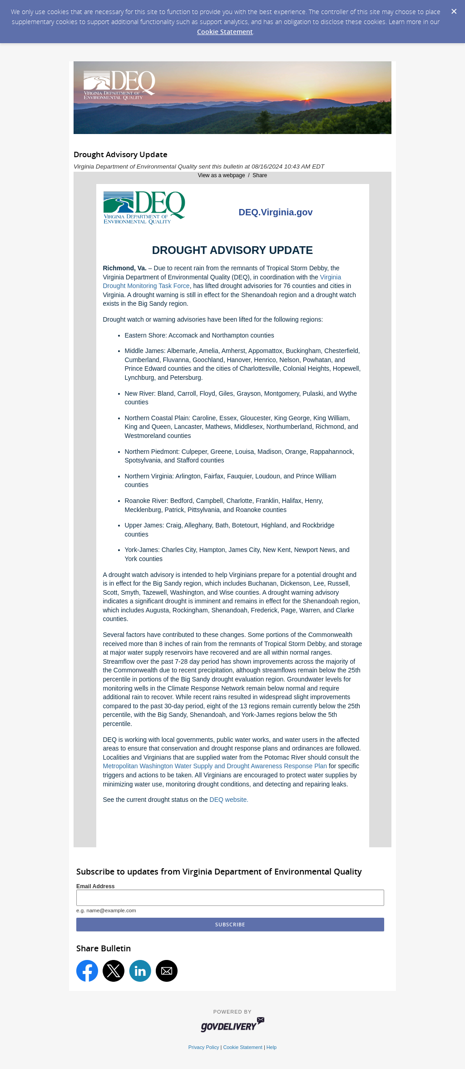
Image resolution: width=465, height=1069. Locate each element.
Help (272, 1047)
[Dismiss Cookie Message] (453, 8)
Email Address (95, 886)
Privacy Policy (203, 1047)
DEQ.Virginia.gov (276, 212)
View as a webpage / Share (232, 175)
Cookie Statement (225, 31)
